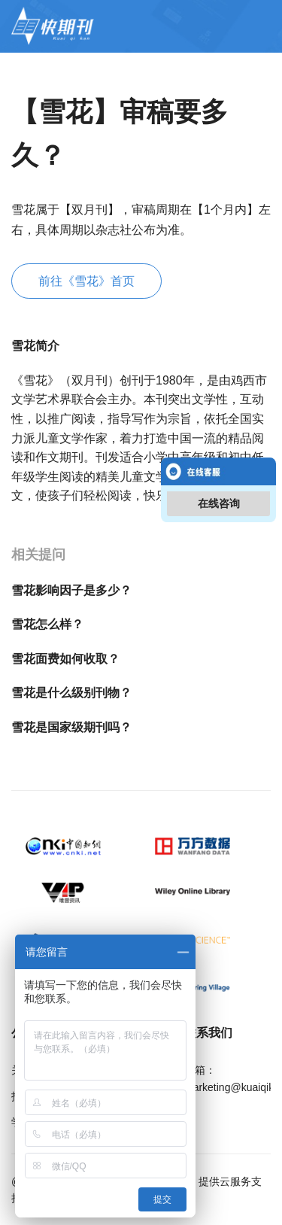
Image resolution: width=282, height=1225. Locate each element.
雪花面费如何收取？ (65, 658)
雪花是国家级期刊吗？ (71, 727)
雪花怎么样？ (47, 624)
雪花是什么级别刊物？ (71, 692)
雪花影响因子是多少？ (71, 590)
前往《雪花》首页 (86, 281)
